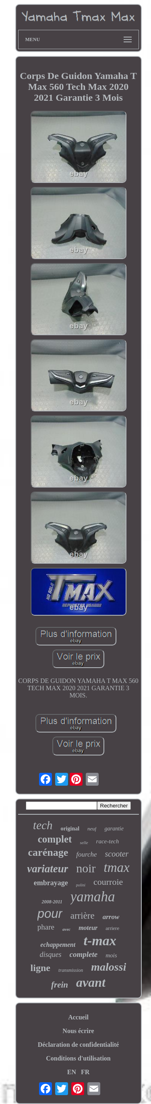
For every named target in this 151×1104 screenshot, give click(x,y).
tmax (117, 867)
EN (71, 1072)
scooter (117, 853)
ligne (40, 968)
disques (51, 954)
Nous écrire (78, 1030)
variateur (47, 869)
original (69, 829)
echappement (57, 944)
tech (42, 825)
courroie (108, 882)
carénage (48, 852)
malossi (108, 967)
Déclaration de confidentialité (78, 1044)
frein (59, 985)
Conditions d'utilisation (78, 1058)
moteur (88, 927)
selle (84, 842)
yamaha (92, 897)
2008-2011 (51, 902)
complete (84, 954)
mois (111, 955)
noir (85, 868)
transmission (70, 970)
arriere (112, 928)
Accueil (78, 1017)
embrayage (51, 883)
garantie (113, 829)
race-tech (107, 841)
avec (66, 929)
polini (80, 885)
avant (90, 982)
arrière (82, 916)
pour (49, 914)
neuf (91, 829)
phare (45, 927)
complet (55, 839)
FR (85, 1072)
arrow (111, 917)
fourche (86, 854)
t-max (99, 940)
